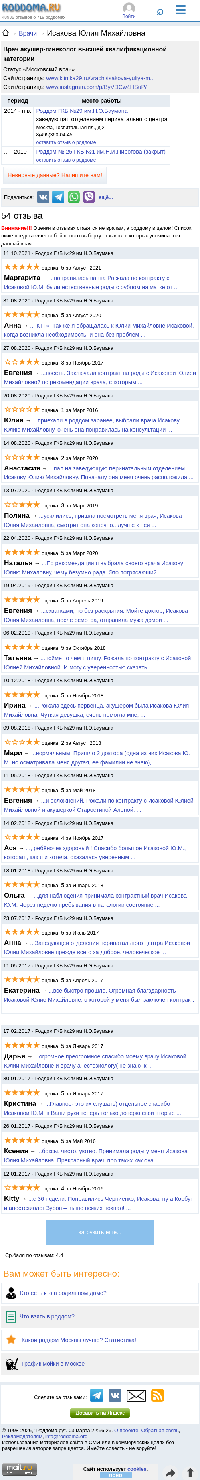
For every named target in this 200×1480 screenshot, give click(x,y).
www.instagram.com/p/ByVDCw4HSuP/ (96, 87)
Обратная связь (160, 1430)
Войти (129, 16)
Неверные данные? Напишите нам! (55, 175)
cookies (137, 1469)
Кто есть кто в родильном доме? (56, 1293)
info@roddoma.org (66, 1436)
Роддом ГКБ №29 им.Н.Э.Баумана (81, 111)
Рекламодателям (22, 1436)
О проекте (126, 1430)
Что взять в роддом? (40, 1316)
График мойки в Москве (45, 1363)
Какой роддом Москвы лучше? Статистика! (71, 1340)
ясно (115, 1475)
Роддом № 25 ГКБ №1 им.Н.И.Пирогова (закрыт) (101, 151)
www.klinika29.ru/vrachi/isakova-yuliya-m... (100, 78)
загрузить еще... (100, 1232)
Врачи (28, 33)
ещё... (106, 197)
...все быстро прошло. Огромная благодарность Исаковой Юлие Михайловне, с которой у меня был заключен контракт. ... (99, 999)
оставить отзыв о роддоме (66, 142)
